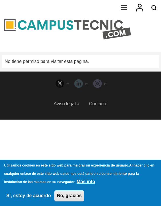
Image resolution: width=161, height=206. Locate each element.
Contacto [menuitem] (98, 103)
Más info (86, 182)
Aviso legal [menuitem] (67, 103)
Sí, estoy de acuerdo (28, 196)
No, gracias (69, 196)
